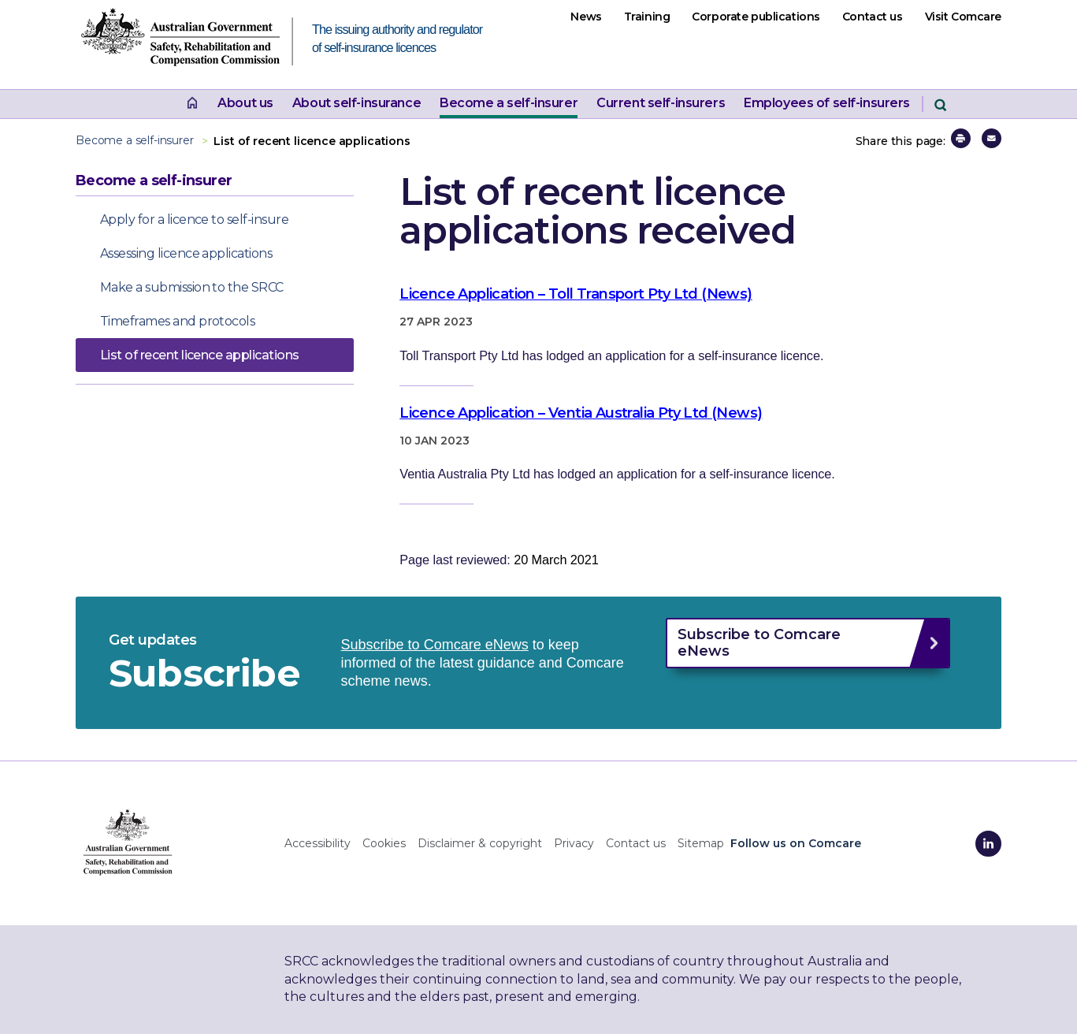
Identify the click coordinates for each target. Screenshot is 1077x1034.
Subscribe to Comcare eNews (435, 645)
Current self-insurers (660, 103)
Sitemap (701, 843)
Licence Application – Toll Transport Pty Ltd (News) (575, 294)
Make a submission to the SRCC (192, 287)
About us (245, 103)
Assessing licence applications (186, 253)
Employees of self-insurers (827, 103)
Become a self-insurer (508, 103)
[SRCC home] (128, 841)
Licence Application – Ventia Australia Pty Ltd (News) (580, 413)
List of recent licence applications (199, 355)
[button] (961, 138)
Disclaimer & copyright (480, 843)
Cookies (384, 843)
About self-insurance (356, 103)
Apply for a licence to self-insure (194, 219)
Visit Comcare (963, 16)
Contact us (872, 16)
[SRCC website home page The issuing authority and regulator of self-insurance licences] (194, 41)
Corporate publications (756, 16)
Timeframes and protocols (177, 321)
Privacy (574, 843)
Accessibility (317, 843)
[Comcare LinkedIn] (988, 844)
